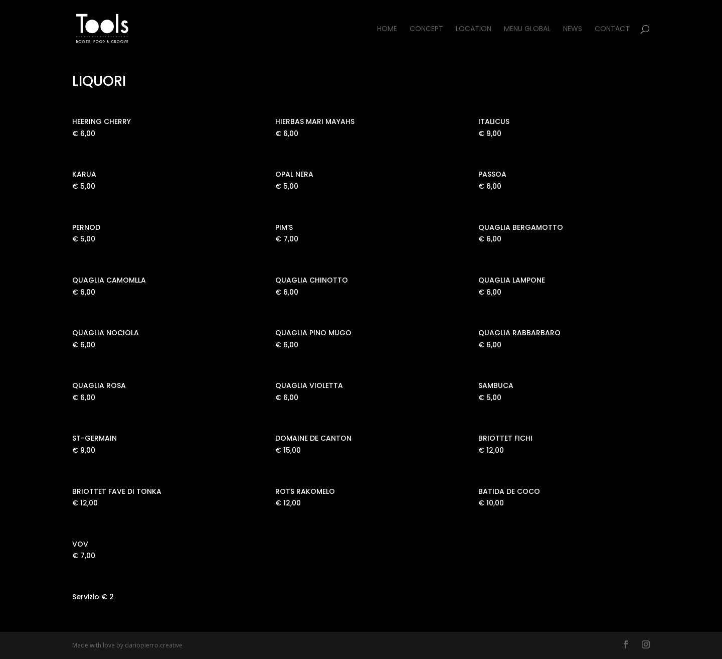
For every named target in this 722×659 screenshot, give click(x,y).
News (572, 29)
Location (473, 29)
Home (387, 29)
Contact (612, 29)
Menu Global (527, 29)
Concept (426, 29)
